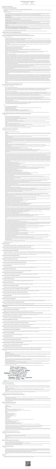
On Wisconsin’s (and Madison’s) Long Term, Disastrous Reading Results (11, 329)
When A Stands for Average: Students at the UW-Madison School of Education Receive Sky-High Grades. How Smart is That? (35, 381)
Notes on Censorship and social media (7, 265)
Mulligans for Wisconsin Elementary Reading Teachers (9, 298)
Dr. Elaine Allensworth (7, 155)
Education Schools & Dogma (5, 243)
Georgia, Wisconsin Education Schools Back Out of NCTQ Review (24, 109)
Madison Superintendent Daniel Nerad (9, 437)
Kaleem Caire (35, 437)
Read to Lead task (19, 11)
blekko (6, 89)
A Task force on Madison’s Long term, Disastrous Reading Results (10, 250)
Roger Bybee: (5, 395)
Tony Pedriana (6, 147)
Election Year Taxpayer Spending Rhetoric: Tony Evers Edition (9, 319)
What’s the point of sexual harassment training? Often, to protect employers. (11, 339)
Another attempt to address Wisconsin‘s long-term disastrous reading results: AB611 (12, 272)
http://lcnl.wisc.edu (44, 13)
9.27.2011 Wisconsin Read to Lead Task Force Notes (25, 127)
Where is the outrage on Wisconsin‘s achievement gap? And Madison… (11, 255)
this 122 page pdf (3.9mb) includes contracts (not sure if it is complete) (13, 380)
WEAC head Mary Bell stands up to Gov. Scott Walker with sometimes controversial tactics (13, 394)
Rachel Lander (6, 144)
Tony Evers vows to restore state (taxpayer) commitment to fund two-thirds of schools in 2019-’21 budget (15, 322)
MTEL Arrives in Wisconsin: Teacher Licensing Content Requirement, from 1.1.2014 (12, 84)
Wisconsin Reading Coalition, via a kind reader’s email (10, 403)
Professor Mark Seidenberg (10, 9)
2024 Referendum (26, 4)
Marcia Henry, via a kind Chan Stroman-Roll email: (9, 384)
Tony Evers (6, 146)
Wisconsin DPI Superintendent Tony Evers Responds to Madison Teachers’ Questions (12, 342)
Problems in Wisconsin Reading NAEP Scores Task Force (9, 402)
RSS (35, 1)
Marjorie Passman (32, 437)
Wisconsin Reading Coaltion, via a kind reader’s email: (10, 130)
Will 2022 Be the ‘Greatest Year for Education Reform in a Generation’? (10, 275)
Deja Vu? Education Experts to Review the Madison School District (12, 381)
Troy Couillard (21, 207)
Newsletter (22, 4)
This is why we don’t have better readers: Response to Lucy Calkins (10, 285)
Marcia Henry (6, 167)
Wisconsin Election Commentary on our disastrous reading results (10, 309)
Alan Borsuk (5, 447)
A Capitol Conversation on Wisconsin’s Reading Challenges (11, 106)
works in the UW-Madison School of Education (38, 365)
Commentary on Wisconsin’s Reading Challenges (8, 332)
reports (19, 121)
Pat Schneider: (5, 350)
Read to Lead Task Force (15, 131)
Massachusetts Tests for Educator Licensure (45, 88)
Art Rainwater (31, 365)
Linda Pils (6, 149)
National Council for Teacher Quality (14, 121)
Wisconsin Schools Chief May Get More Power (8, 446)
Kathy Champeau (7, 142)
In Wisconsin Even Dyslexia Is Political (7, 295)
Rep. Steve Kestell (7, 145)
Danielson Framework (34, 138)
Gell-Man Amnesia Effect (32, 4)
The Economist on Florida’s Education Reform (10, 108)
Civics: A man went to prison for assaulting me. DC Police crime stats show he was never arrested (14, 262)
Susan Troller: (5, 433)
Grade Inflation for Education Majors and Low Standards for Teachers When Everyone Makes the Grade (16, 110)
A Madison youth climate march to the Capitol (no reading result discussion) (11, 32)
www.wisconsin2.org (10, 242)
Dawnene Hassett (7, 46)
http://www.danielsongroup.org (41, 138)
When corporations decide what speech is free (8, 282)
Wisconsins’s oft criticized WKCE (13, 109)
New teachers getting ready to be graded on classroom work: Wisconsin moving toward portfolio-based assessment (16, 113)
